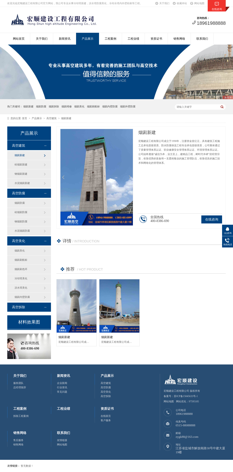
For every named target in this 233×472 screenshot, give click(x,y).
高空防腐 (18, 193)
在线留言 (106, 416)
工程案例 (110, 38)
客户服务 (106, 420)
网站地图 (199, 3)
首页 (24, 118)
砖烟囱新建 (21, 164)
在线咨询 (211, 219)
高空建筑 (51, 118)
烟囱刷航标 (21, 260)
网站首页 (19, 38)
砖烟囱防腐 (21, 212)
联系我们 (202, 38)
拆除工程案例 (21, 416)
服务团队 (18, 383)
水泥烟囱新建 (22, 183)
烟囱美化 (20, 250)
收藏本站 (182, 3)
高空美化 (18, 241)
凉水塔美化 (21, 287)
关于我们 (164, 3)
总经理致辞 (19, 387)
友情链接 (62, 440)
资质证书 (156, 38)
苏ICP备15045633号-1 (186, 396)
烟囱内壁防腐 (22, 297)
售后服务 (18, 440)
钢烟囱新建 (21, 173)
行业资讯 (62, 387)
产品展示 (87, 38)
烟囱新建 (66, 118)
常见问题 (62, 391)
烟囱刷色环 (21, 269)
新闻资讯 (64, 38)
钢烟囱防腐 (21, 221)
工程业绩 (133, 38)
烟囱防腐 (20, 203)
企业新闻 (62, 383)
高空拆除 (18, 307)
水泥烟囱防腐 (22, 230)
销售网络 (179, 38)
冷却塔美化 (21, 278)
